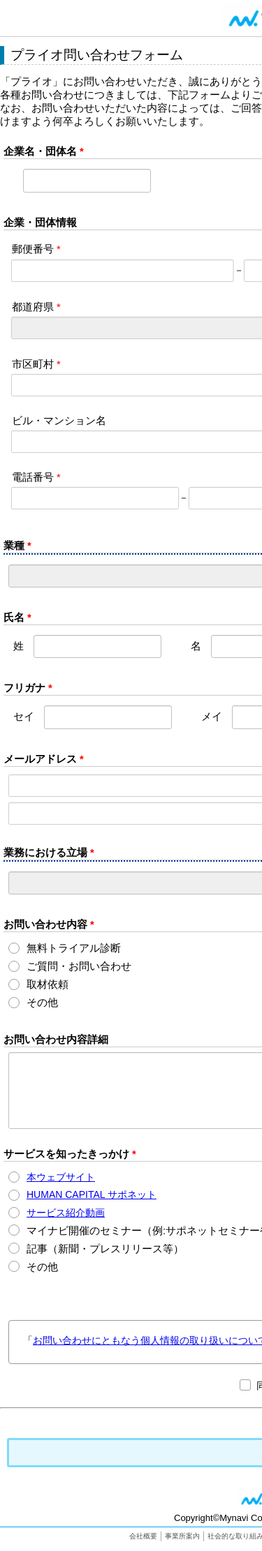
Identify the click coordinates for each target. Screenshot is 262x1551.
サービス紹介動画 (66, 1212)
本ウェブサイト (61, 1177)
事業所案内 (182, 1536)
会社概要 (143, 1536)
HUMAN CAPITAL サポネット (92, 1194)
